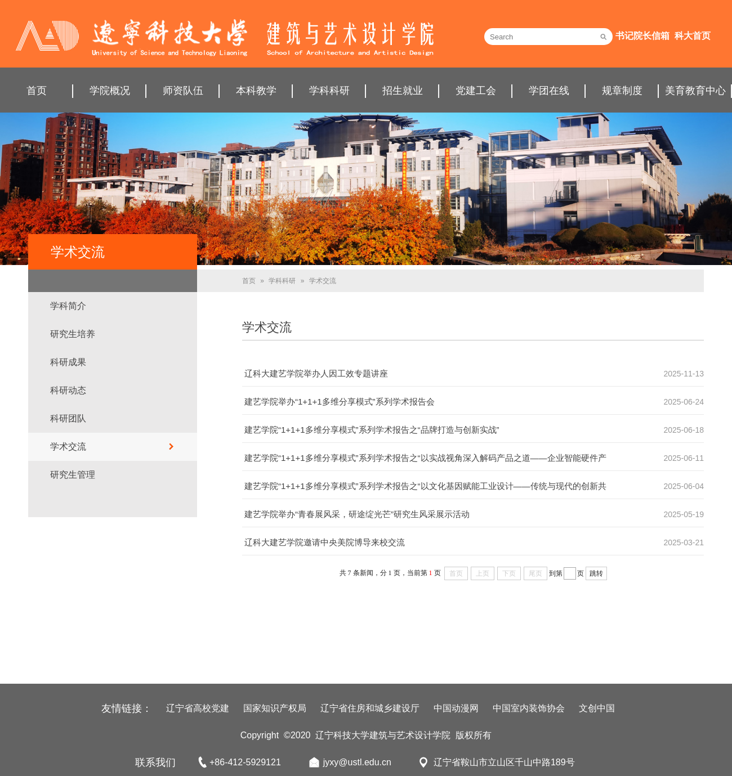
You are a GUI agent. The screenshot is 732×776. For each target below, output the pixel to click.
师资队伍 (183, 90)
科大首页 (693, 36)
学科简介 (68, 306)
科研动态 (68, 390)
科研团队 (68, 418)
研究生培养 (72, 334)
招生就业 (402, 90)
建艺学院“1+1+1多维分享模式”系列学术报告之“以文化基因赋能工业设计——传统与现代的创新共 (425, 486)
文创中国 (597, 708)
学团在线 (549, 90)
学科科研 (329, 90)
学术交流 (68, 446)
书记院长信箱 (642, 36)
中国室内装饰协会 (529, 708)
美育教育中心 (695, 90)
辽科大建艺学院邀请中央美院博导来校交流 (324, 542)
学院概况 (110, 90)
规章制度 (622, 90)
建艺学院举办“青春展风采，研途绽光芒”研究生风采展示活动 (357, 514)
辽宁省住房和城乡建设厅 (369, 708)
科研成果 (68, 362)
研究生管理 (72, 474)
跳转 (596, 573)
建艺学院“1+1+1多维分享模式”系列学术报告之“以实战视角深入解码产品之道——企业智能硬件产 (425, 458)
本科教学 (256, 90)
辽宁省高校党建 (197, 708)
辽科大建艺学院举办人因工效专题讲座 (316, 373)
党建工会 (476, 90)
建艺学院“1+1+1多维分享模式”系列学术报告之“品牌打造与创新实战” (371, 429)
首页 (36, 90)
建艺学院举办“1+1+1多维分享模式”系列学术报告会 (339, 401)
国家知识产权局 (274, 708)
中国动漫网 (456, 708)
